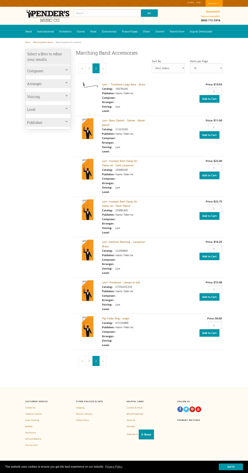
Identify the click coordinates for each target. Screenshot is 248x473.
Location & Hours (134, 407)
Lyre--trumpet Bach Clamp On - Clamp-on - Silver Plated (120, 203)
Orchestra (65, 31)
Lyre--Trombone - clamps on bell (121, 282)
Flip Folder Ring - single (115, 318)
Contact (190, 2)
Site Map (131, 426)
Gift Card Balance (33, 438)
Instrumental (45, 31)
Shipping (80, 407)
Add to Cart (209, 99)
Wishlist (28, 426)
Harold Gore (177, 31)
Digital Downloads (201, 31)
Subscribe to (140, 434)
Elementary (109, 31)
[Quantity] (215, 91)
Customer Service (33, 413)
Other (146, 31)
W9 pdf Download (135, 413)
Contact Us (30, 407)
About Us (131, 420)
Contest (160, 31)
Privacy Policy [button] (113, 466)
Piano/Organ (130, 31)
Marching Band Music (43, 42)
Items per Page (199, 61)
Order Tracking (32, 420)
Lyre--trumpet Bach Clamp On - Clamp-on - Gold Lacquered (120, 163)
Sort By (156, 61)
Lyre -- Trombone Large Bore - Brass (123, 84)
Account (213, 3)
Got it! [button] (230, 466)
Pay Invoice (30, 432)
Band (28, 31)
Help (198, 2)
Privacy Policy (82, 420)
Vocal (93, 31)
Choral (81, 31)
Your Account (31, 445)
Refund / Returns (84, 413)
